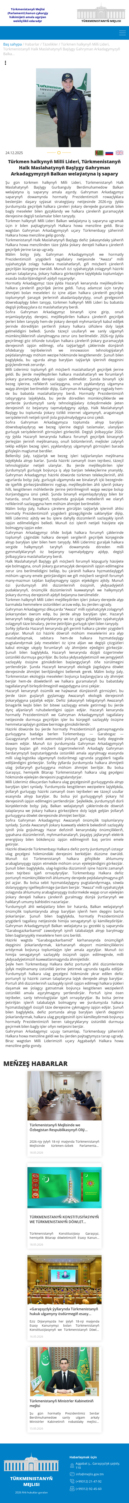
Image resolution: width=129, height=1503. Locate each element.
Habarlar (32, 44)
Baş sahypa (12, 44)
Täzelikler (50, 44)
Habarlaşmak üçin (83, 1457)
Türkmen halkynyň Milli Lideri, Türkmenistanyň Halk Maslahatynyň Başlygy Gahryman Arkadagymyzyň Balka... (61, 49)
